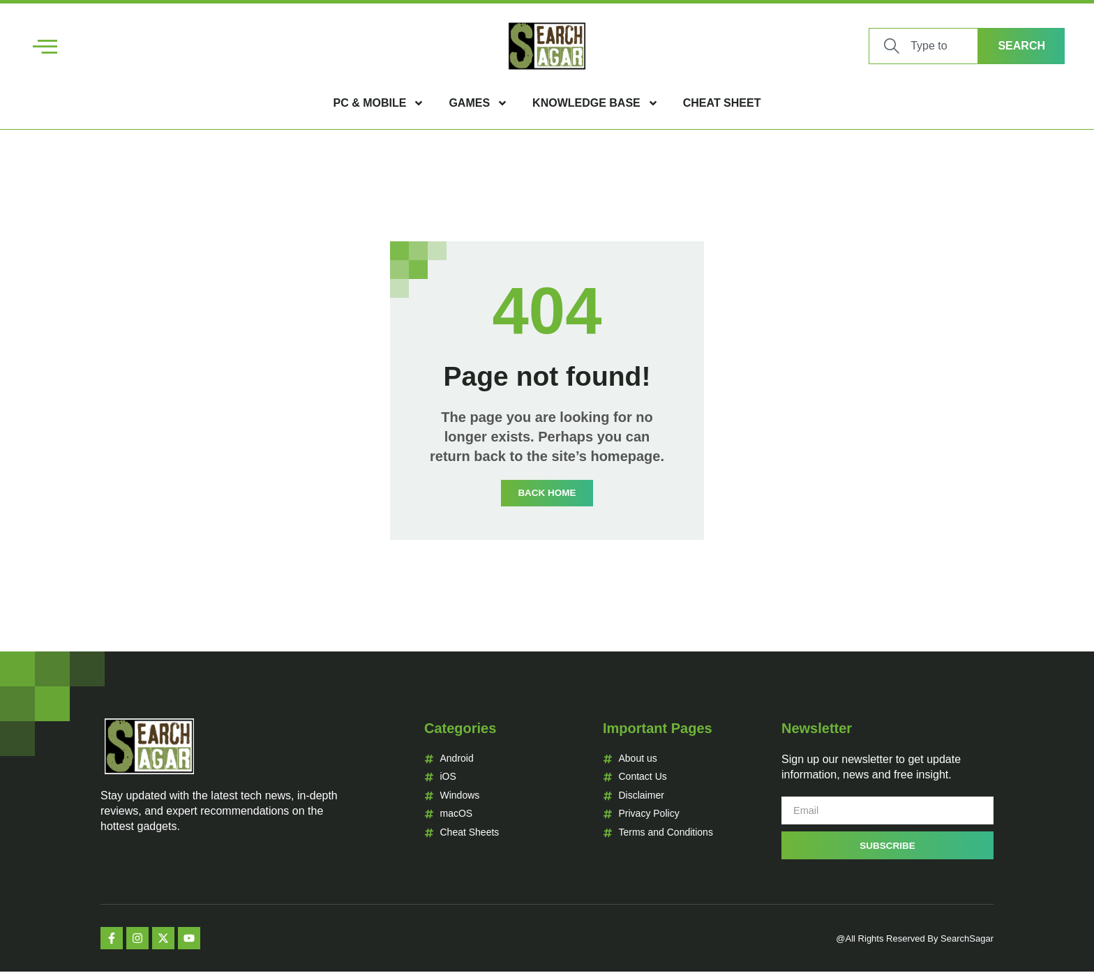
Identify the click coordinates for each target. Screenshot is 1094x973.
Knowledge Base (595, 103)
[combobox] (923, 46)
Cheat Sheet (722, 103)
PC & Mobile (379, 103)
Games (478, 103)
